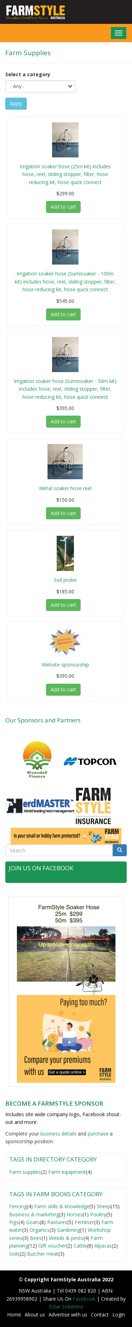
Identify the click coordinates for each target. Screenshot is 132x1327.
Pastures (57, 1222)
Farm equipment (67, 1172)
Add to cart (63, 206)
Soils (14, 1253)
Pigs (14, 1222)
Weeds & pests (66, 1238)
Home (14, 1314)
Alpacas (103, 1245)
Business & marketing (34, 1214)
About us (35, 1314)
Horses (75, 1214)
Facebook (85, 1298)
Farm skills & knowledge (61, 1206)
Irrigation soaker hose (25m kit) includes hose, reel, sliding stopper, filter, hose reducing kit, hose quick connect (65, 174)
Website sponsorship (65, 664)
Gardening (68, 1230)
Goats (33, 1222)
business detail (57, 1133)
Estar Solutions (66, 1306)
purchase (98, 1133)
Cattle (80, 1245)
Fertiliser (84, 1222)
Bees (36, 1238)
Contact (100, 1314)
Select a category (27, 74)
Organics (40, 1230)
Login (118, 1314)
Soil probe (65, 580)
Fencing (18, 1206)
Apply (16, 103)
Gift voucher (52, 1245)
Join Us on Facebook (41, 868)
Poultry (98, 1214)
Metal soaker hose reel (65, 488)
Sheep (104, 1206)
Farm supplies (25, 1172)
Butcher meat (42, 1253)
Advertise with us (68, 1314)
